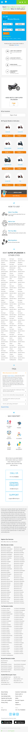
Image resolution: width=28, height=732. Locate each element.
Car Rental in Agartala (5, 608)
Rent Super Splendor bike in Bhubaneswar (13, 266)
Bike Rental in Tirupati (18, 597)
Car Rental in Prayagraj (19, 642)
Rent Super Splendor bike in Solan (4, 347)
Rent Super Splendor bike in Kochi (4, 303)
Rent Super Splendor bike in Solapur (13, 347)
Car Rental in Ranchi (5, 646)
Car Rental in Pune (5, 644)
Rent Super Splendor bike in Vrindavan (21, 357)
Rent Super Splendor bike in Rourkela (4, 341)
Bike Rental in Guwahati (6, 565)
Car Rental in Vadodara (6, 653)
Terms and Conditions (6, 700)
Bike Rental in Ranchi (18, 590)
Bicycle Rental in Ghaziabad (20, 664)
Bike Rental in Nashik (18, 585)
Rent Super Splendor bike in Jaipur (13, 293)
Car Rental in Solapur (5, 648)
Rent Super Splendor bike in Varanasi (4, 357)
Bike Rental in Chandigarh (6, 554)
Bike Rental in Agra (18, 547)
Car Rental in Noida (18, 639)
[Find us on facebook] (10, 714)
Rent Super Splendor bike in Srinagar (21, 347)
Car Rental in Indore (18, 626)
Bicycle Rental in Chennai (6, 664)
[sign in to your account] (20, 2)
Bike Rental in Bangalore (6, 550)
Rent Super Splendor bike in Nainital (21, 320)
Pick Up (4, 21)
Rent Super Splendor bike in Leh (4, 309)
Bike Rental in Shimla (5, 594)
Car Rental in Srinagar (18, 648)
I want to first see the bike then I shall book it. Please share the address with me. (14, 390)
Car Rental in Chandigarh (19, 614)
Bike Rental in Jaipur (5, 570)
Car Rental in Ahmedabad (19, 608)
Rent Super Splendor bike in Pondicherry (13, 330)
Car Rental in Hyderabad (6, 626)
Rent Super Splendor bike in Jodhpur (4, 298)
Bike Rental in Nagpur (18, 583)
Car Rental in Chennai (5, 615)
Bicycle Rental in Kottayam (6, 668)
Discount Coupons (19, 700)
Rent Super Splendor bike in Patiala (21, 325)
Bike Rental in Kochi (18, 574)
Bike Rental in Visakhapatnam (7, 603)
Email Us (4, 710)
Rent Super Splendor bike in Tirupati (4, 352)
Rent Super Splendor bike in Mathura (4, 314)
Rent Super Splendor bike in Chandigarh (4, 271)
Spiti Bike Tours (17, 677)
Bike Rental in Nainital (5, 585)
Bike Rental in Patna (18, 586)
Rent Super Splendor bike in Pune (21, 330)
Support (17, 702)
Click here (16, 45)
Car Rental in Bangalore (6, 612)
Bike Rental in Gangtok (6, 561)
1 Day (4, 38)
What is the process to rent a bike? (10, 373)
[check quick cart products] (22, 2)
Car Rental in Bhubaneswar (6, 614)
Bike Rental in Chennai (18, 554)
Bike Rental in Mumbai (5, 583)
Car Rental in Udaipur (18, 651)
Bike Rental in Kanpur (18, 572)
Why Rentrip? (4, 694)
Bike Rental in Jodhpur (5, 572)
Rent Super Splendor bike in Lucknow (13, 309)
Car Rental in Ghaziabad (19, 621)
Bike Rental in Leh (4, 577)
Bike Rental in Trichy (5, 599)
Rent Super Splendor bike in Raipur (4, 336)
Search (6, 33)
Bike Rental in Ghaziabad (19, 561)
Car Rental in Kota (18, 632)
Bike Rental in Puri (18, 588)
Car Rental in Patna (18, 641)
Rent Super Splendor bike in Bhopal (4, 266)
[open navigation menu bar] (2, 2)
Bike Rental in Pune (5, 588)
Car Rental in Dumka (18, 619)
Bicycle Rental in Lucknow (19, 668)
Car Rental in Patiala (5, 641)
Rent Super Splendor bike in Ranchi (13, 336)
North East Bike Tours (18, 679)
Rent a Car (8, 541)
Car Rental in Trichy (5, 651)
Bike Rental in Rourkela (19, 592)
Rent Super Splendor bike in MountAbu (21, 314)
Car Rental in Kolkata (5, 632)
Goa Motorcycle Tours (18, 682)
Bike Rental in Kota (18, 576)
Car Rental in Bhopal (18, 612)
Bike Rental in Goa (5, 563)
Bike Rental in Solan (5, 595)
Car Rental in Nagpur (18, 637)
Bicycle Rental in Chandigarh (20, 660)
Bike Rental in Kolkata (5, 576)
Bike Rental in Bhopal (18, 550)
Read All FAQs (5, 407)
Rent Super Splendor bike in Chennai (13, 271)
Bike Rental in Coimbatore (6, 556)
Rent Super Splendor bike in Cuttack (4, 277)
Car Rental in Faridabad (6, 621)
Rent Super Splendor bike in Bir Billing (22, 266)
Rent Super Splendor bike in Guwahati (4, 287)
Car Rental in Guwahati (6, 624)
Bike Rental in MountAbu (19, 581)
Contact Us (18, 704)
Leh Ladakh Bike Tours (6, 677)
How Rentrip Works (5, 696)
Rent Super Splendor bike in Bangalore (21, 260)
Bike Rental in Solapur (18, 595)
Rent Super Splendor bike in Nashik (4, 325)
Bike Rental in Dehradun (19, 558)
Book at (5, 16)
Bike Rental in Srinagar (5, 597)
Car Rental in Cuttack (5, 617)
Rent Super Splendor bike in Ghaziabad (4, 282)
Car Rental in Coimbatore (19, 615)
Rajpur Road (13, 115)
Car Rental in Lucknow (5, 633)
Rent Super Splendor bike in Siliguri (21, 341)
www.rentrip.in (11, 375)
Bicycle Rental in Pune (5, 671)
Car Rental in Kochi (18, 630)
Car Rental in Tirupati (18, 650)
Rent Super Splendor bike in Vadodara (21, 352)
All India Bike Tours (5, 682)
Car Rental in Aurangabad (19, 610)
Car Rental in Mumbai (5, 637)
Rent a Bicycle (14, 541)
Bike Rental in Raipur (5, 590)
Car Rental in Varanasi (18, 653)
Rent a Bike (3, 541)
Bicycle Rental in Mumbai (6, 669)
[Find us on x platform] (14, 714)
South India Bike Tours (6, 684)
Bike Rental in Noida (5, 586)
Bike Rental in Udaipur (18, 599)
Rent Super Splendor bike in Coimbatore (21, 271)
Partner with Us (19, 694)
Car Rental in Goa (4, 623)
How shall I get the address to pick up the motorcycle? (11, 399)
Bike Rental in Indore (18, 568)
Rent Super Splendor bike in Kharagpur (21, 298)
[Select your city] (25, 2)
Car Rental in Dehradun (19, 617)
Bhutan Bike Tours (17, 680)
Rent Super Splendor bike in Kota (21, 303)
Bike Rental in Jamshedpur (19, 570)
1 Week (14, 38)
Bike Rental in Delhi (5, 559)
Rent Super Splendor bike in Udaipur (13, 352)
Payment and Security (6, 698)
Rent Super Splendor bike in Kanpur (13, 298)
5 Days (11, 38)
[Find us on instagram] (17, 714)
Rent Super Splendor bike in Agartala (4, 260)
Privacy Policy (4, 702)
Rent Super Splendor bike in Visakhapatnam (13, 357)
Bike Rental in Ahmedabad (6, 549)
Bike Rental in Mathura (18, 579)
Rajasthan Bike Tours (5, 679)
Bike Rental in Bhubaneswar (7, 552)
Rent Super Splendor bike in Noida (13, 325)
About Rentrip (4, 692)
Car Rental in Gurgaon (18, 623)
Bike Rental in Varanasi (19, 601)
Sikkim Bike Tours (4, 680)
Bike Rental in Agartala (6, 547)
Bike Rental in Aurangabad (19, 549)
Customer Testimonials (20, 692)
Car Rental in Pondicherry (6, 642)
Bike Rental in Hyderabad (6, 568)
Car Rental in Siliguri (18, 646)
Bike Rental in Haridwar (6, 567)
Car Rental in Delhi (5, 619)
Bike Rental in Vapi (5, 601)
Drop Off (5, 27)
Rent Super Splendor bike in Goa (13, 282)
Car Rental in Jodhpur (18, 628)
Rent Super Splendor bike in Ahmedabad (13, 260)
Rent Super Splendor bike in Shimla (13, 341)
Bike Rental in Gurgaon (19, 563)
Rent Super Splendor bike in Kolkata (13, 303)
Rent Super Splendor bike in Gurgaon (21, 282)
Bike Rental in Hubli (18, 567)
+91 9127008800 (20, 710)
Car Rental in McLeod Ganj (6, 635)
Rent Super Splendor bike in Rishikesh (21, 336)
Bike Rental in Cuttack (18, 556)
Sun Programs (11, 730)
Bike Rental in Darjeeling (6, 558)
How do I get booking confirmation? (10, 403)
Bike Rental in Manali (5, 579)
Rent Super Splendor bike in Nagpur (13, 320)
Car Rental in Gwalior (18, 624)
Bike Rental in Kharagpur (6, 574)
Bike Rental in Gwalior (18, 565)
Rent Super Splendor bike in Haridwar (21, 287)
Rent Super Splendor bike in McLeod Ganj (13, 314)
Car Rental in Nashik (5, 639)
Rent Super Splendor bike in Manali (21, 309)
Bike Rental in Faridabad (19, 559)
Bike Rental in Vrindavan (19, 603)
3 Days (7, 38)
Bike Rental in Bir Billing (19, 552)
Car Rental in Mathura (18, 633)
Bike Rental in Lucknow (19, 577)
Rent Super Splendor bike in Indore (4, 293)
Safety (16, 698)
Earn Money (16, 196)
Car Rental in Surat (5, 650)
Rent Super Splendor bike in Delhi (13, 277)
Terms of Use (18, 696)
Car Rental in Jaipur (5, 628)
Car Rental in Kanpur (5, 630)
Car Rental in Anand (5, 610)
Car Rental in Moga (18, 635)
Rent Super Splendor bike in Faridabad (21, 277)
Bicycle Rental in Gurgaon (6, 666)
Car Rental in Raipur (18, 644)
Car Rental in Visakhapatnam (7, 655)
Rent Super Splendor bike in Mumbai (4, 320)
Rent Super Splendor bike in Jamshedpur (21, 293)
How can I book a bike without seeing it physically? (13, 395)
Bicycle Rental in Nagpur (19, 669)
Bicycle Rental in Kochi (18, 666)
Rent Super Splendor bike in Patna (4, 330)
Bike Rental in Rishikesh (6, 592)
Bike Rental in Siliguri (18, 594)
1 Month (19, 38)
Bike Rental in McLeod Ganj (6, 581)
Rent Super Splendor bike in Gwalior (13, 287)
